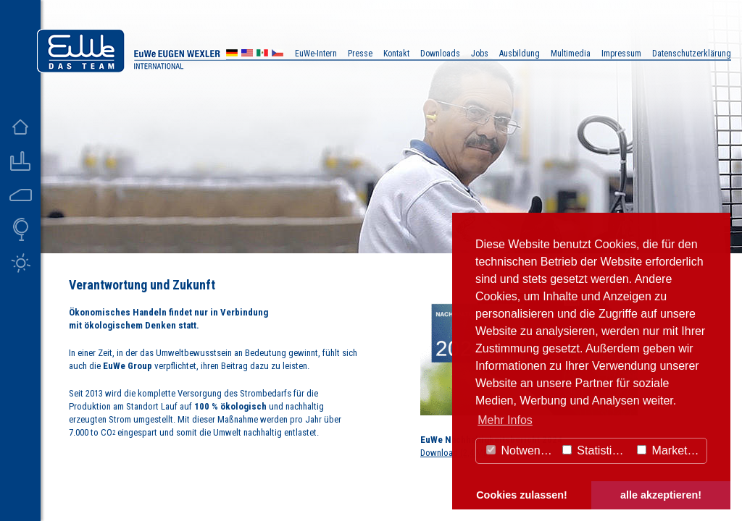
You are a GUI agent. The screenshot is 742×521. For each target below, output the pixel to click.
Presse (360, 53)
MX (262, 54)
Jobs (479, 53)
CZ (277, 54)
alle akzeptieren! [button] (660, 495)
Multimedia (571, 53)
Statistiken (596, 450)
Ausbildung (519, 53)
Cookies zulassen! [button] (521, 495)
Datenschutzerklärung (691, 53)
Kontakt (396, 53)
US (247, 54)
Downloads (440, 53)
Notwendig (521, 450)
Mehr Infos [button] (505, 420)
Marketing (670, 450)
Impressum (621, 53)
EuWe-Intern (316, 53)
